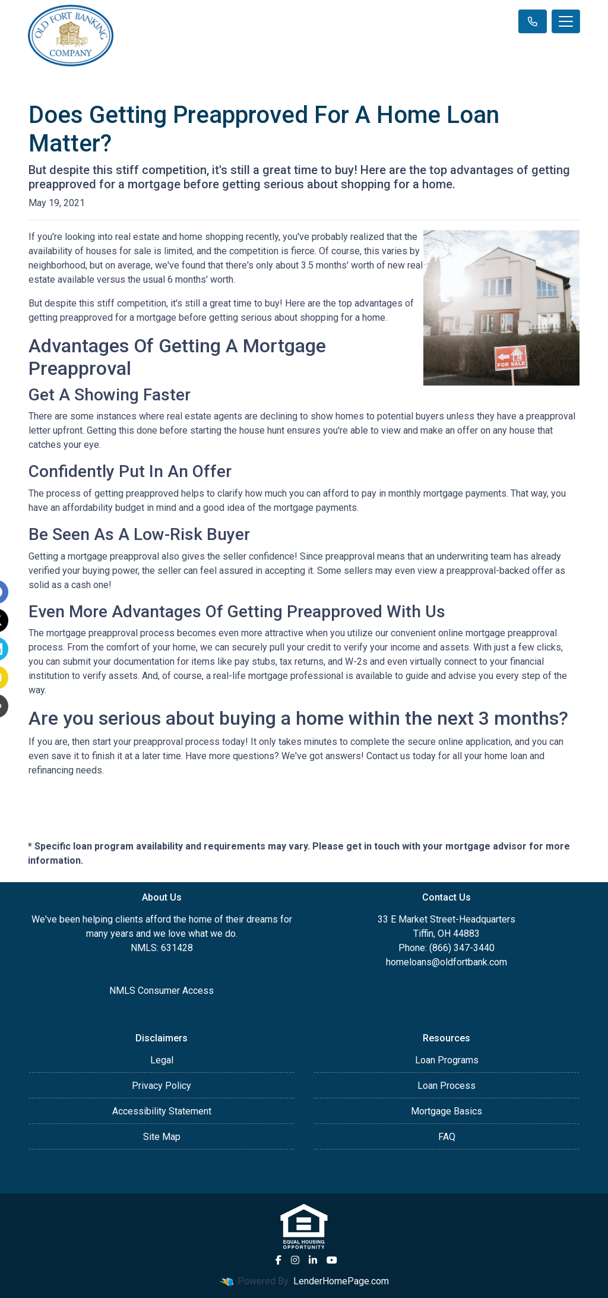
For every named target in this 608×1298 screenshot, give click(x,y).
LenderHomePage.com (341, 1281)
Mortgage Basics (446, 1111)
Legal (161, 1060)
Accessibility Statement (161, 1111)
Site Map (161, 1136)
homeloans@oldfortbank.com (446, 962)
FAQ (446, 1136)
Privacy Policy (161, 1085)
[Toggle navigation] (566, 21)
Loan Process (446, 1085)
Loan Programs (447, 1060)
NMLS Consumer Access (161, 990)
